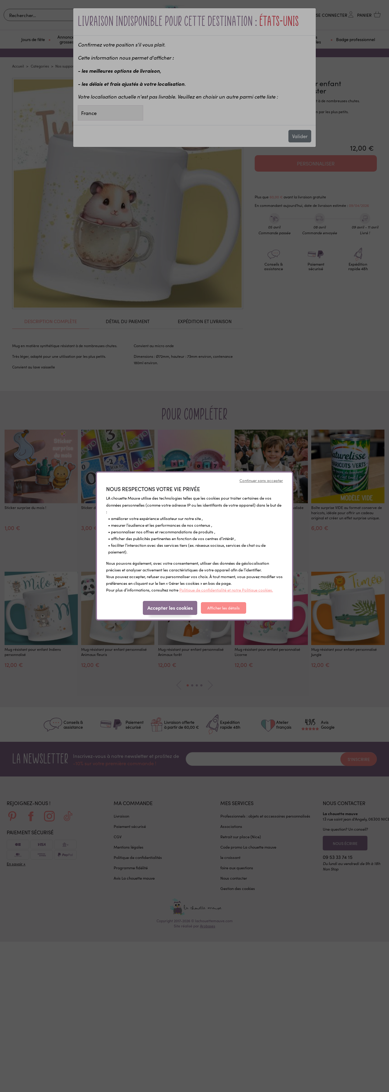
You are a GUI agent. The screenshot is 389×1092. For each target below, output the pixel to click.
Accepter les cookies (170, 607)
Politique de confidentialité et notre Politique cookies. (226, 590)
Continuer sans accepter (261, 480)
